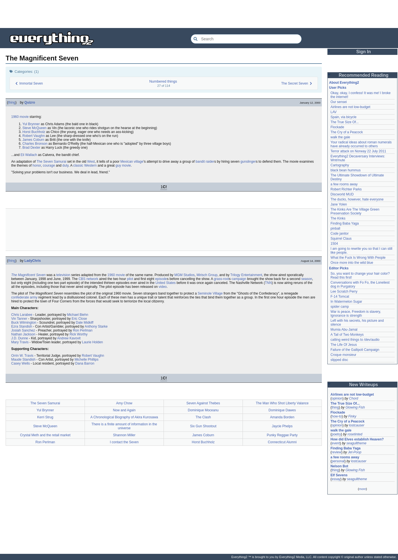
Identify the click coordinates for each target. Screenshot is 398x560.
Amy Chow (124, 403)
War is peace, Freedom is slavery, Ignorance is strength (355, 314)
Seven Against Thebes (203, 403)
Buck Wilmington (23, 323)
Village (218, 293)
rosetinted (355, 434)
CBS (81, 279)
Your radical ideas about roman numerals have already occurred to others (361, 144)
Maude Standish (23, 359)
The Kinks (337, 218)
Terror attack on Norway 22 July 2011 (358, 151)
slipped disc (339, 360)
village (138, 162)
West (91, 162)
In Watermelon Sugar (346, 302)
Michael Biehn (77, 315)
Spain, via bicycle (343, 117)
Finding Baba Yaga (344, 223)
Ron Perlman (82, 330)
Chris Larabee (21, 315)
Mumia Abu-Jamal (343, 330)
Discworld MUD (342, 194)
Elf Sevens (339, 475)
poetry (336, 434)
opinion (337, 398)
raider (210, 162)
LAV (333, 112)
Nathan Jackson (23, 334)
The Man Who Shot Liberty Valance (282, 403)
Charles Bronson (34, 144)
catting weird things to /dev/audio (355, 340)
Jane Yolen (338, 204)
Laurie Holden (92, 342)
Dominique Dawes (282, 410)
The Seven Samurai (51, 162)
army (34, 297)
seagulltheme (356, 443)
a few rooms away (344, 184)
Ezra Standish (21, 326)
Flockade (337, 127)
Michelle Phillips (86, 359)
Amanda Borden (282, 417)
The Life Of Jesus (343, 345)
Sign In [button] (363, 51)
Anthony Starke (96, 326)
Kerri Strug (45, 417)
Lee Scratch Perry (343, 291)
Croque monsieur (343, 355)
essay (336, 479)
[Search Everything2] (246, 39)
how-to (337, 416)
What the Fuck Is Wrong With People (358, 258)
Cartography (339, 165)
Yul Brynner (31, 124)
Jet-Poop (354, 452)
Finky (352, 416)
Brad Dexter (31, 148)
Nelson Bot (339, 466)
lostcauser (356, 425)
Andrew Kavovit (68, 338)
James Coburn (33, 140)
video (163, 287)
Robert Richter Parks (346, 189)
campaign (239, 279)
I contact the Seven (124, 442)
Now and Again (124, 410)
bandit (200, 162)
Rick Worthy (78, 334)
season (306, 279)
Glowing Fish (355, 407)
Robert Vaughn (33, 136)
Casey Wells (20, 363)
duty (65, 165)
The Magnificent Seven (28, 275)
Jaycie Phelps (282, 426)
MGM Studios (184, 275)
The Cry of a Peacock (346, 132)
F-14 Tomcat (339, 296)
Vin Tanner (19, 319)
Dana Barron (84, 363)
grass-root (221, 279)
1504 (334, 244)
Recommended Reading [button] (363, 75)
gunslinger (248, 162)
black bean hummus (345, 170)
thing (11, 102)
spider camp (339, 307)
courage (49, 165)
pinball (335, 228)
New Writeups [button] (363, 384)
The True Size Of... (344, 122)
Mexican (126, 162)
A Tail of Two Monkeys (347, 335)
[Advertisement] (199, 14)
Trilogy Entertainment (246, 275)
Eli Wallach (28, 155)
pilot (130, 279)
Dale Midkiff (84, 323)
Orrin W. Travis (22, 356)
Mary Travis (20, 342)
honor (36, 165)
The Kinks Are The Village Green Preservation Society (354, 211)
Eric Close (79, 319)
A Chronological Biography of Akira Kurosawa (124, 417)
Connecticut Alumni (282, 442)
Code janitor (339, 233)
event (336, 443)
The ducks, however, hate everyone (356, 199)
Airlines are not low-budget (350, 107)
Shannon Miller (124, 435)
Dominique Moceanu (203, 410)
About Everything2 (344, 83)
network (92, 279)
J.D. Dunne (19, 338)
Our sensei (338, 102)
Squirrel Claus (341, 239)
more (362, 489)
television (63, 275)
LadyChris (32, 261)
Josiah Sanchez (23, 330)
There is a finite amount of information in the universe (124, 426)
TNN (268, 283)
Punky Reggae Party (282, 435)
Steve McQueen (34, 128)
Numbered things (163, 81)
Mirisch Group (207, 275)
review (336, 452)
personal (338, 461)
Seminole (205, 293)
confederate (20, 297)
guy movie (123, 165)
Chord (353, 398)
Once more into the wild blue (351, 263)
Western (90, 165)
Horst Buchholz (33, 132)
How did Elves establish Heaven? (357, 439)
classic (78, 165)
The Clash (203, 417)
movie (24, 117)
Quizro (29, 102)
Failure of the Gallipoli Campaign (354, 350)
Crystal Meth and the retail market (45, 435)
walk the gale (340, 137)
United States (165, 283)
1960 (15, 117)
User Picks (337, 88)
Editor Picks (338, 268)
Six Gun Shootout (203, 426)
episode (161, 279)
